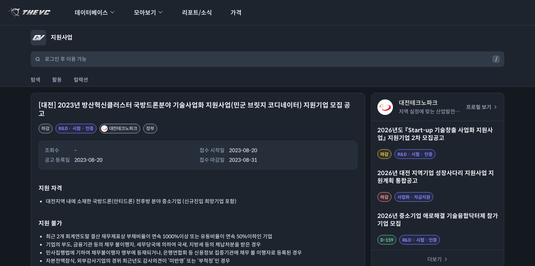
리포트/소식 (192, 13)
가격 (231, 13)
